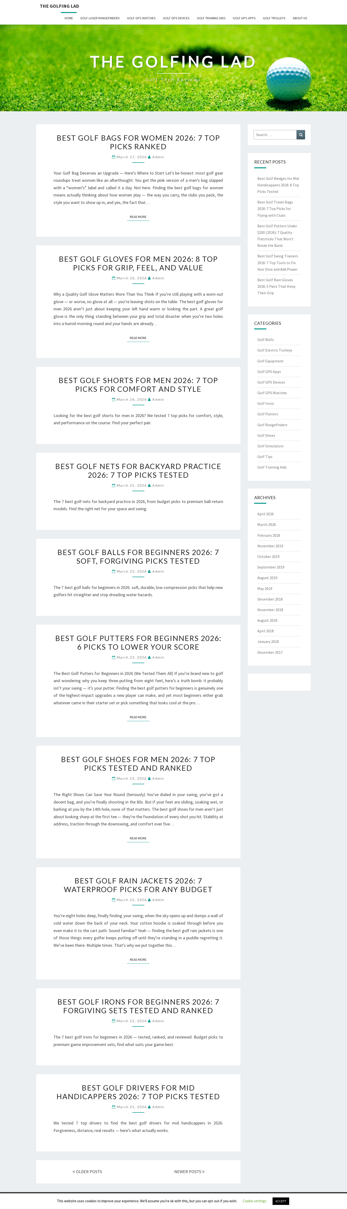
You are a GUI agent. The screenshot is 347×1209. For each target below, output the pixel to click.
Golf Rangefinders (272, 424)
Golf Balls (265, 339)
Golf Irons (265, 403)
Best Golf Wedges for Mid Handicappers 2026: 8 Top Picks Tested (278, 185)
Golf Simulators (270, 446)
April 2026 (265, 513)
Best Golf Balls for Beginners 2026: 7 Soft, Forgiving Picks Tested (138, 556)
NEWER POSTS (189, 1171)
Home (69, 18)
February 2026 (268, 535)
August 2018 (267, 620)
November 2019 (270, 545)
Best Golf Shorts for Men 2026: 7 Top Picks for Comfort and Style (138, 384)
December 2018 (270, 599)
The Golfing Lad (59, 6)
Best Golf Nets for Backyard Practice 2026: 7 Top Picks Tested (138, 470)
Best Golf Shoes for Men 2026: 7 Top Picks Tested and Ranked (138, 763)
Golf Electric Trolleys (274, 350)
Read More (139, 216)
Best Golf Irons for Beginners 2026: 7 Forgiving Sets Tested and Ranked (138, 1006)
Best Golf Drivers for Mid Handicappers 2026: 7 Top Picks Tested (138, 1092)
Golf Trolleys (274, 18)
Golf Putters (267, 414)
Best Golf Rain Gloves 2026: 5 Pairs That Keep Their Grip (276, 286)
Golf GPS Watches (141, 18)
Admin (158, 157)
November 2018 (270, 609)
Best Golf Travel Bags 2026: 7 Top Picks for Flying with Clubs (275, 208)
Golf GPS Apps (244, 18)
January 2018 (268, 641)
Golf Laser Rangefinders (100, 18)
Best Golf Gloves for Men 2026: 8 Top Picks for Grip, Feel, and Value (138, 263)
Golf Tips (265, 456)
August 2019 (267, 577)
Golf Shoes (266, 435)
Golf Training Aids (211, 18)
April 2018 (265, 630)
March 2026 (266, 524)
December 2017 (270, 652)
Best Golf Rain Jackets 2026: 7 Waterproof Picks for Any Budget (138, 885)
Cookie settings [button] (255, 1201)
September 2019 (270, 567)
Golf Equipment (270, 361)
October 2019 (268, 556)
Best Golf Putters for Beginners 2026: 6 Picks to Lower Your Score (138, 642)
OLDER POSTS (87, 1171)
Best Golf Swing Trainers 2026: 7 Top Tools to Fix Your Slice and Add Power (277, 262)
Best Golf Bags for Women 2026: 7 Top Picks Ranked (138, 142)
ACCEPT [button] (280, 1201)
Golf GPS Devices (176, 18)
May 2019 (264, 588)
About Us (300, 18)
